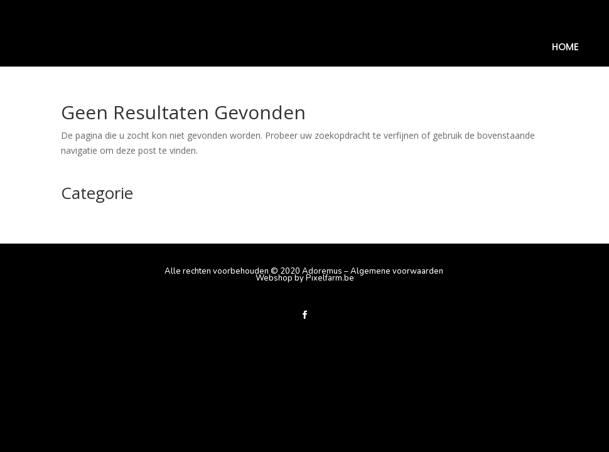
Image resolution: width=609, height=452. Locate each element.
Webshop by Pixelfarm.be (305, 278)
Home (565, 48)
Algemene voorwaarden (396, 271)
